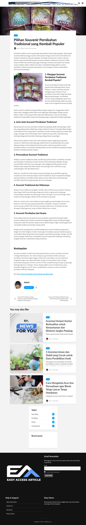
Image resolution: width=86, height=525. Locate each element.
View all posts (29, 287)
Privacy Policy (10, 514)
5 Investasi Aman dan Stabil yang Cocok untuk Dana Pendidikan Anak (59, 355)
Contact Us (9, 506)
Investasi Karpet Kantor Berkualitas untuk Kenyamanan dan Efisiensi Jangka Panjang (59, 325)
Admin (17, 48)
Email (45, 465)
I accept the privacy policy (52, 472)
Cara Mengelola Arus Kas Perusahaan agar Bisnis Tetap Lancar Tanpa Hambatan (60, 387)
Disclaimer (9, 510)
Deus (50, 521)
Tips (16, 35)
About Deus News (11, 502)
